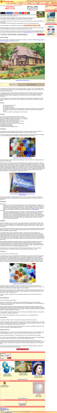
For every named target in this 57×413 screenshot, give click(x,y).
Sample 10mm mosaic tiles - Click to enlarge (22, 283)
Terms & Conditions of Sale (5, 409)
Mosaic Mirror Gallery (38, 3)
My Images (34, 0)
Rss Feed (54, 0)
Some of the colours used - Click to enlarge (22, 157)
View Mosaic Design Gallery (22, 379)
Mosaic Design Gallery (21, 3)
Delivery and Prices (27, 32)
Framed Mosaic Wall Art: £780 (32, 25)
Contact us (2, 410)
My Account (39, 0)
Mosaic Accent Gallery (29, 3)
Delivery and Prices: (4, 329)
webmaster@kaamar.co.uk (9, 411)
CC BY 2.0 (13, 40)
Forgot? (7, 355)
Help (47, 0)
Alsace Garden (19, 5)
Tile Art (14, 5)
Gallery (4, 5)
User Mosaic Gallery (46, 3)
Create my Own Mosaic (11, 3)
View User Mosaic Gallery (22, 398)
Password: (2, 355)
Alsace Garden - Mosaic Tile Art (22, 80)
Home (1, 5)
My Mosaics (29, 0)
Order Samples (35, 209)
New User (2, 358)
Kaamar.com (7, 1)
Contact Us (54, 2)
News (44, 0)
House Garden (40, 39)
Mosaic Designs (9, 5)
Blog (50, 0)
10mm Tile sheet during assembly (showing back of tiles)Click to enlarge (22, 193)
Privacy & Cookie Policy (4, 408)
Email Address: (2, 353)
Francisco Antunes (4, 40)
